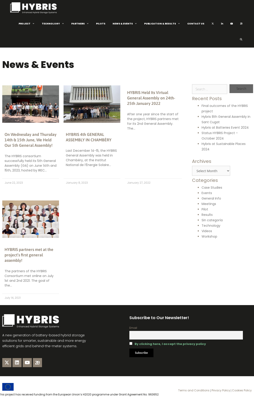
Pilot (205, 209)
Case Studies (212, 187)
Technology (55, 24)
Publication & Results (164, 24)
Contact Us (195, 23)
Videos (207, 231)
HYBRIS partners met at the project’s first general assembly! (29, 255)
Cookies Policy (241, 390)
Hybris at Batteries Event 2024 (225, 127)
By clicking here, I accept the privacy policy (170, 344)
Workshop (209, 236)
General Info (211, 198)
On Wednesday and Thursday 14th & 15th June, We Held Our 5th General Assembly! (31, 140)
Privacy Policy (220, 390)
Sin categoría (212, 220)
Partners (81, 24)
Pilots (100, 23)
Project (28, 24)
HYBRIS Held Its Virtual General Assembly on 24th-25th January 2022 (151, 98)
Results (207, 214)
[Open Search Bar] (241, 40)
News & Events (127, 24)
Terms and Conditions (194, 390)
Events (207, 193)
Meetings (209, 204)
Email (133, 328)
